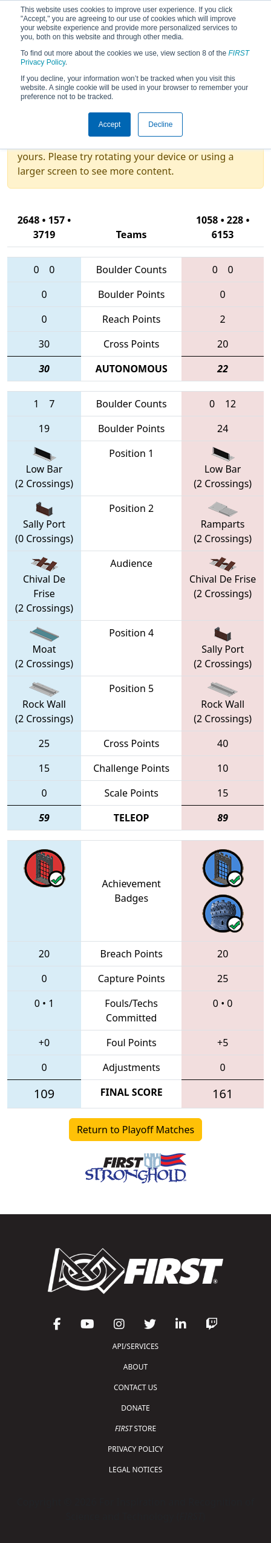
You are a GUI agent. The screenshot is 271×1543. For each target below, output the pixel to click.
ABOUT (135, 1367)
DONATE (135, 1408)
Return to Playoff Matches (135, 1129)
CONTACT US (135, 1387)
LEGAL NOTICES (136, 1469)
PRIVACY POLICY (135, 1449)
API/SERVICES (135, 1346)
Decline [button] (160, 124)
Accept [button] (110, 124)
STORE (135, 1428)
